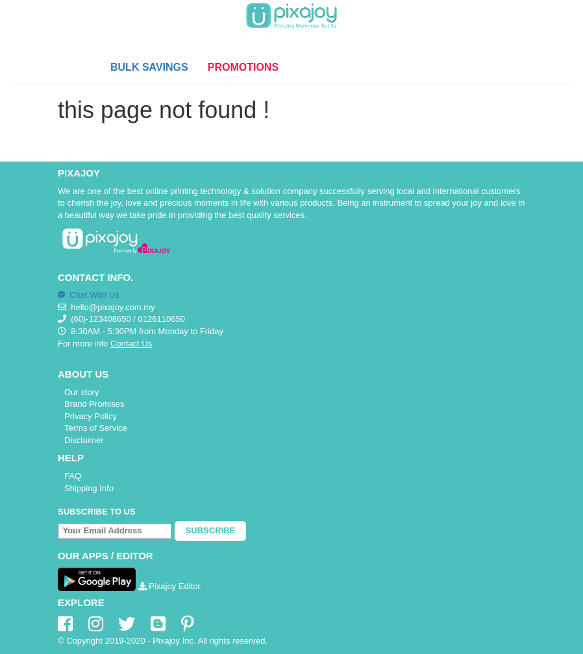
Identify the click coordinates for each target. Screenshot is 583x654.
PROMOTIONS (243, 67)
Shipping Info (89, 488)
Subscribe (211, 530)
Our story (81, 392)
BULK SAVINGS (149, 67)
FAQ (72, 476)
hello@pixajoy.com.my (113, 307)
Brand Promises (94, 404)
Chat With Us (88, 295)
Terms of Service (95, 428)
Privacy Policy (90, 416)
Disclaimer (84, 440)
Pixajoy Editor (169, 586)
